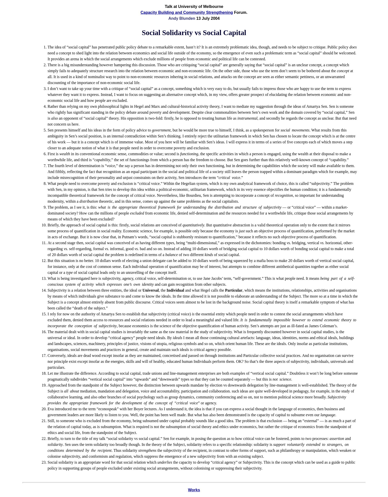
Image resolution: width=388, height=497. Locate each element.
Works (194, 490)
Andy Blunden (181, 18)
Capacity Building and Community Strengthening (187, 12)
